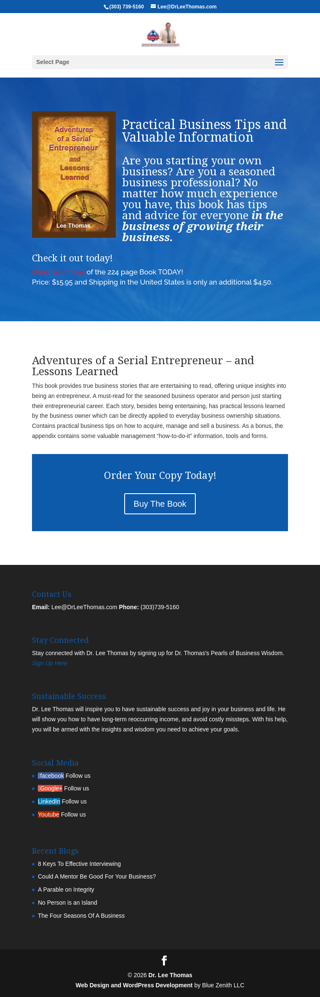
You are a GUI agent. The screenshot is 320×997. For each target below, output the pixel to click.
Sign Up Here (49, 663)
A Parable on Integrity (66, 889)
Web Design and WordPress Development (134, 985)
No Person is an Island (67, 902)
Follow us (78, 775)
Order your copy (58, 272)
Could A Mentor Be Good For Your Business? (97, 876)
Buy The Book (159, 503)
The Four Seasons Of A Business (81, 915)
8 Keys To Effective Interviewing (79, 863)
